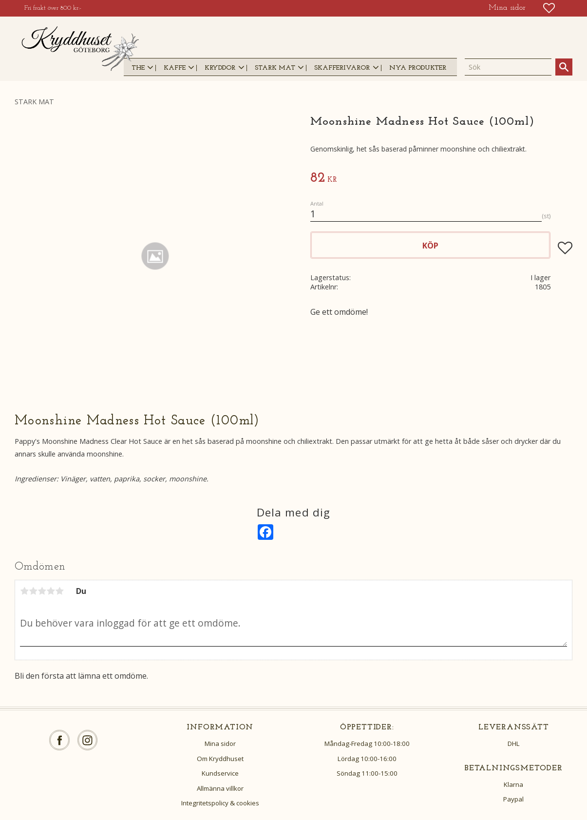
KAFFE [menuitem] (175, 68)
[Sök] (563, 67)
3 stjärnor (42, 591)
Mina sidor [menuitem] (507, 8)
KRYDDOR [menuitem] (220, 68)
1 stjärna (24, 591)
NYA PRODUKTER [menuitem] (417, 68)
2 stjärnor (33, 591)
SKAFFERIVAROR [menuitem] (342, 68)
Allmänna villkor (220, 788)
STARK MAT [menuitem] (275, 68)
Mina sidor (220, 743)
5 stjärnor (59, 591)
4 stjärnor (50, 591)
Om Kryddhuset (220, 758)
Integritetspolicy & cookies (220, 803)
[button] (549, 8)
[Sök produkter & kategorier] (508, 67)
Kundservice (220, 773)
